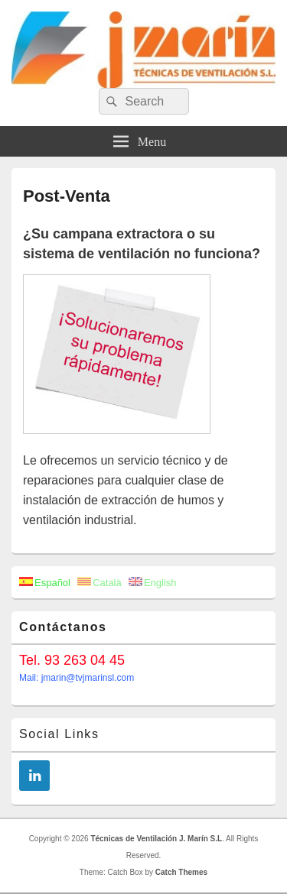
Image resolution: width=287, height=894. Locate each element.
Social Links (59, 733)
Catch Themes (181, 872)
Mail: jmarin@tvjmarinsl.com (76, 677)
